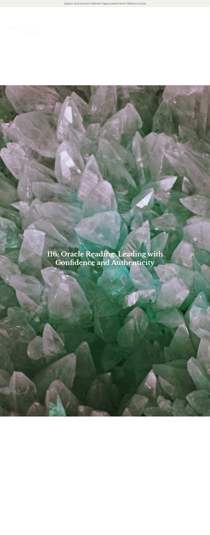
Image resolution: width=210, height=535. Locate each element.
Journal (182, 27)
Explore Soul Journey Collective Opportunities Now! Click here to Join (105, 3)
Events (200, 27)
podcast (162, 28)
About (118, 28)
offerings (139, 28)
